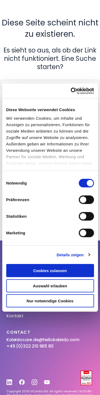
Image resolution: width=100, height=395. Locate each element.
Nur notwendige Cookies (50, 301)
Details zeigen (70, 254)
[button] (88, 9)
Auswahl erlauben (50, 285)
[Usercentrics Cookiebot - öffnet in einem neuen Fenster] (71, 90)
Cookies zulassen (50, 270)
